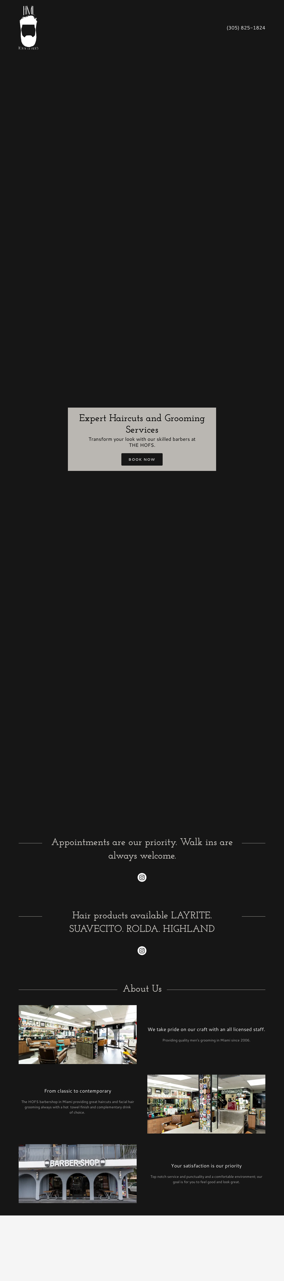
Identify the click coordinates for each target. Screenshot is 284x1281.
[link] (28, 26)
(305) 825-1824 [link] (246, 27)
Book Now (141, 459)
